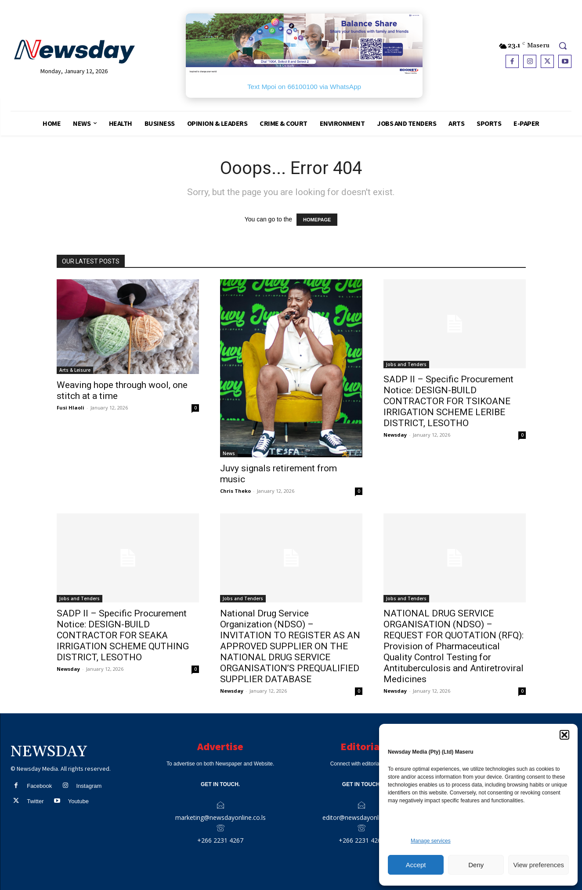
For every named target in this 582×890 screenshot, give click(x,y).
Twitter (35, 801)
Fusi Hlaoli (70, 407)
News (229, 453)
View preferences (538, 865)
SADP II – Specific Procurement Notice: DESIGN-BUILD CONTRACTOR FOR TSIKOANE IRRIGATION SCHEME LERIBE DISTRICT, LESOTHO (448, 401)
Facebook (39, 786)
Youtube (78, 801)
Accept (416, 865)
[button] (564, 734)
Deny (476, 865)
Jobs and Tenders (406, 364)
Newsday (395, 434)
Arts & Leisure (74, 370)
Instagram (88, 786)
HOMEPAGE (317, 219)
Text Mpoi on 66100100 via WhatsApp (304, 86)
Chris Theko (235, 491)
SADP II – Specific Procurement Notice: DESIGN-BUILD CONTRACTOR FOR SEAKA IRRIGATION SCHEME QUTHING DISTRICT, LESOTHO (123, 635)
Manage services (431, 841)
